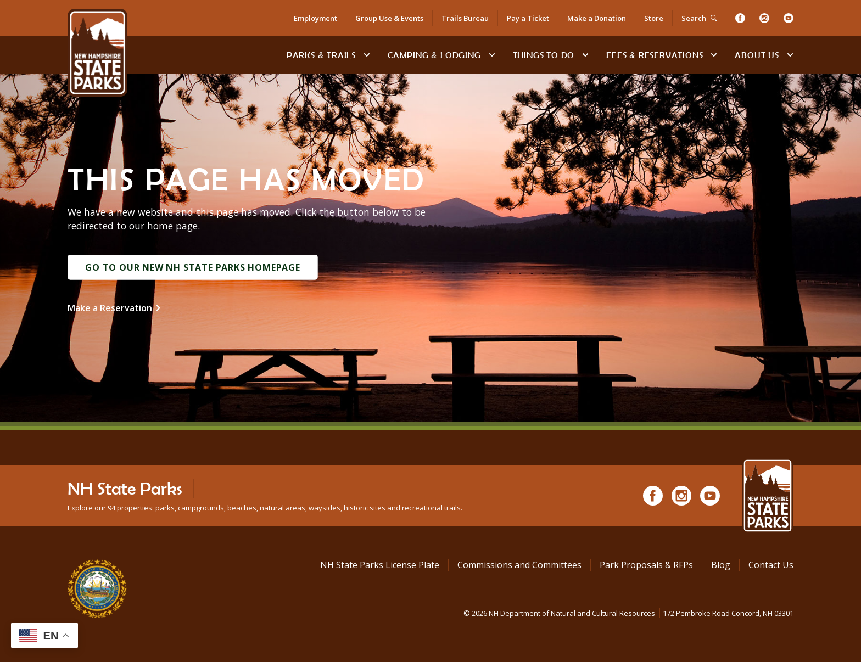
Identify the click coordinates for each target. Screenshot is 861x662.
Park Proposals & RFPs (646, 565)
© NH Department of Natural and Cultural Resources (628, 613)
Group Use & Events (389, 18)
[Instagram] (764, 18)
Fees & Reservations (654, 55)
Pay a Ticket (528, 18)
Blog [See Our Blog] (720, 565)
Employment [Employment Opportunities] (315, 18)
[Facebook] (740, 18)
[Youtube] (788, 18)
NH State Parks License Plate (379, 565)
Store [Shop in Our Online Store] (653, 18)
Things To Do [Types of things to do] (544, 55)
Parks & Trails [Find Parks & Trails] (321, 55)
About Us (757, 55)
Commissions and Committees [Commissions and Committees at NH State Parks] (519, 565)
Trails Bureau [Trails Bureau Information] (465, 18)
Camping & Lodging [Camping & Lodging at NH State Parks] (434, 55)
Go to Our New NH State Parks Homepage (192, 267)
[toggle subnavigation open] (367, 55)
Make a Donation (596, 18)
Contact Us (770, 565)
